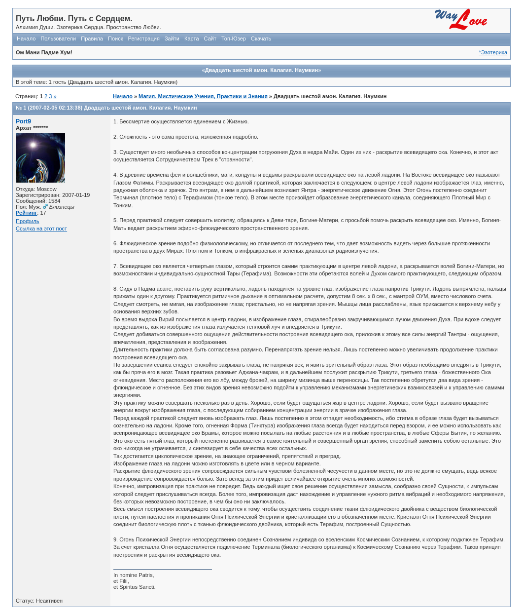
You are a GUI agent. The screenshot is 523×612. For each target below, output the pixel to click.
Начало (26, 38)
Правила (92, 38)
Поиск (115, 38)
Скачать (261, 38)
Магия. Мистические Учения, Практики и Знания (203, 96)
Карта (191, 38)
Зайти (172, 38)
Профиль (27, 221)
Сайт (210, 38)
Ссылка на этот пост (41, 228)
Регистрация (144, 38)
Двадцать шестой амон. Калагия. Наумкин (140, 108)
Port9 (23, 121)
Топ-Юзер (233, 38)
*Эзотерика (493, 52)
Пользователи (58, 38)
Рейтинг (26, 213)
